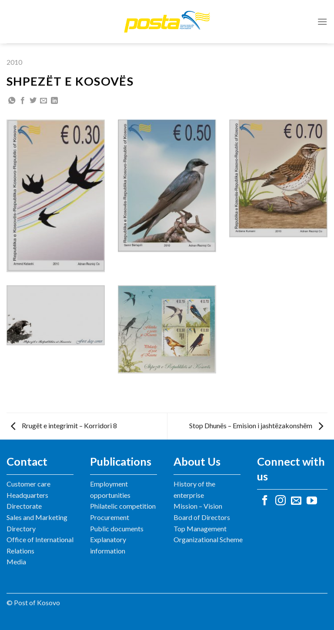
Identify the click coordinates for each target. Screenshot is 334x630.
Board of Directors (202, 517)
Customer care (28, 484)
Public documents (117, 528)
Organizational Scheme (208, 539)
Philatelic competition (123, 506)
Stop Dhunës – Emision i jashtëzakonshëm (256, 425)
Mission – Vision (198, 506)
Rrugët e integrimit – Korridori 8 (64, 425)
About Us (197, 461)
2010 (14, 62)
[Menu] (322, 21)
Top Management (200, 528)
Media (16, 561)
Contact (27, 461)
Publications (120, 461)
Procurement (109, 517)
